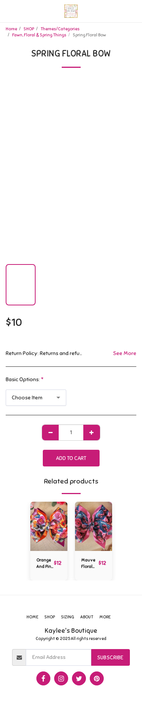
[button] (8, 10)
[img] (48, 526)
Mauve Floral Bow (88, 563)
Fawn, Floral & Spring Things (39, 35)
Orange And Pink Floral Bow (44, 563)
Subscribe (110, 657)
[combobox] (36, 398)
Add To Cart (71, 458)
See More (124, 353)
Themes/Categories (60, 28)
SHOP (28, 28)
